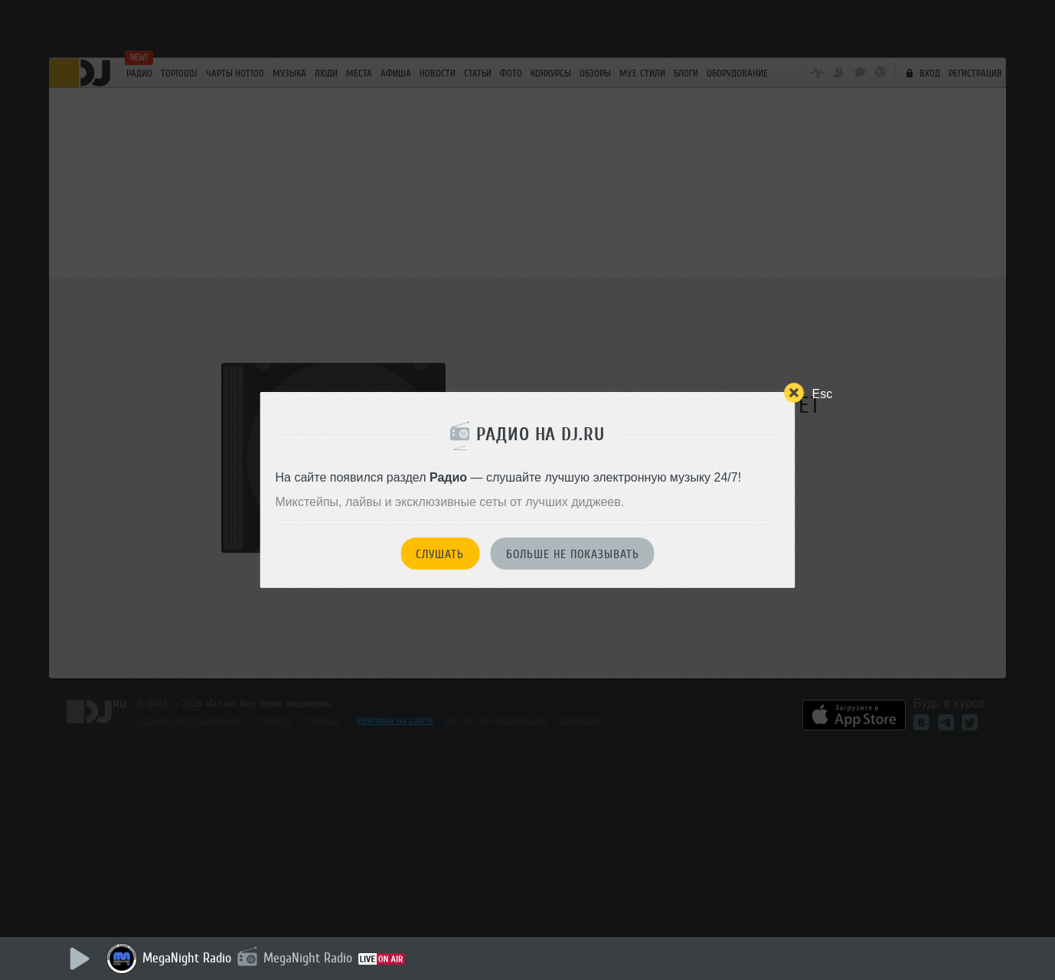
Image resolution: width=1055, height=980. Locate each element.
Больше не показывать (572, 554)
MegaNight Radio (186, 957)
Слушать (440, 554)
